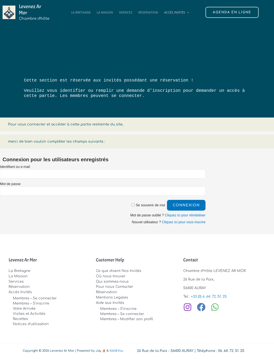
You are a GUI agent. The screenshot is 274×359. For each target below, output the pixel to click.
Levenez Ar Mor (34, 7)
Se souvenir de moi (150, 205)
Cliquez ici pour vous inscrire (184, 222)
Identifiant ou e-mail (15, 167)
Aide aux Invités (110, 302)
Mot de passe (10, 184)
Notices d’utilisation (31, 323)
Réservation (148, 10)
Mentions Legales (112, 297)
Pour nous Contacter (114, 286)
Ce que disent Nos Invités (118, 271)
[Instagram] (187, 307)
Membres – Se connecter (35, 297)
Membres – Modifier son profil (126, 318)
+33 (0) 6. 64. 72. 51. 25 (209, 297)
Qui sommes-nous (112, 281)
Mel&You (116, 349)
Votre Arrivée (24, 308)
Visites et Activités (29, 313)
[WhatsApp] (215, 307)
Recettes (20, 318)
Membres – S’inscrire (31, 303)
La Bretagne (81, 10)
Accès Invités (176, 10)
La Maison (105, 10)
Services (125, 10)
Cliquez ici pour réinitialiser (185, 215)
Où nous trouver (110, 276)
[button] (187, 10)
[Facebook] (201, 307)
